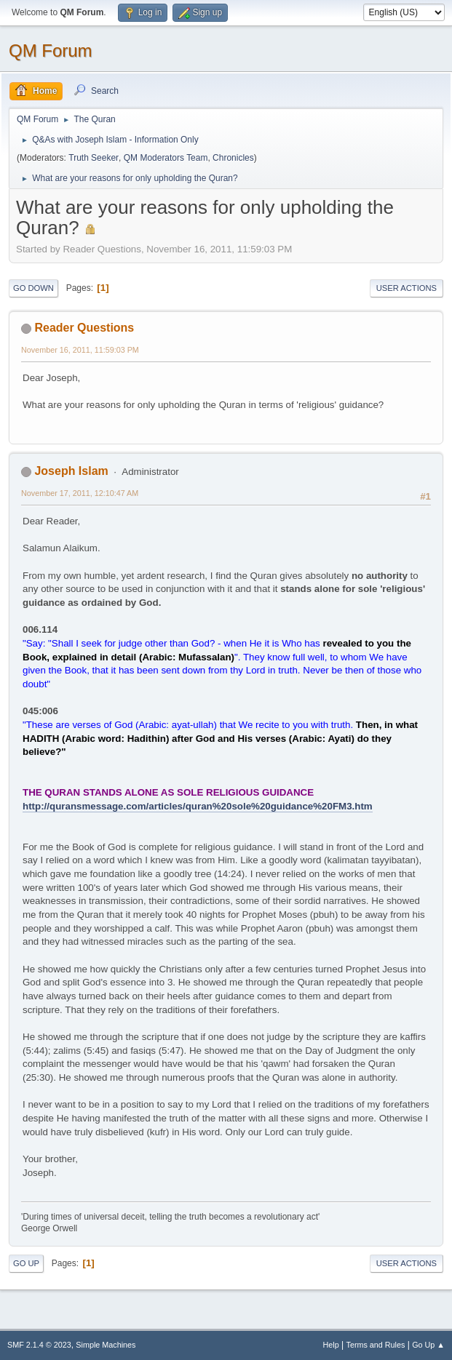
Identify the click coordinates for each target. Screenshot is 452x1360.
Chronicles (233, 158)
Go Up (26, 1263)
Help (331, 1344)
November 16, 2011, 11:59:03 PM (80, 349)
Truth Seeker (93, 158)
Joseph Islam (71, 471)
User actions (406, 288)
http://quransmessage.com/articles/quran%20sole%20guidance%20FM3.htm (198, 806)
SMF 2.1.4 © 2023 (39, 1344)
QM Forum (50, 50)
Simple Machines (105, 1344)
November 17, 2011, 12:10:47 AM (79, 493)
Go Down (33, 288)
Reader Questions (84, 327)
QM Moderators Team (166, 158)
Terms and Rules (375, 1344)
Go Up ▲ (428, 1344)
